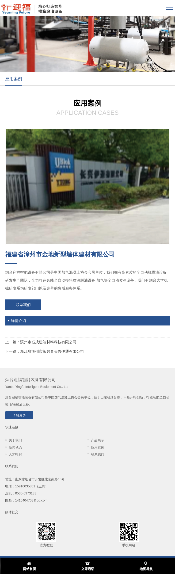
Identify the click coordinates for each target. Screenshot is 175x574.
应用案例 (13, 79)
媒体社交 (11, 512)
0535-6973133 (25, 493)
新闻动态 (15, 447)
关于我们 (15, 440)
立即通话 (87, 569)
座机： (10, 493)
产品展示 (97, 440)
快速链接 (11, 427)
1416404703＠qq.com (31, 500)
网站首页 (29, 569)
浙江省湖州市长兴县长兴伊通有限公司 (52, 351)
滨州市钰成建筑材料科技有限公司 (48, 342)
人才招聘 (15, 454)
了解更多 (19, 415)
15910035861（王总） (31, 486)
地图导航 (146, 569)
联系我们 (23, 305)
